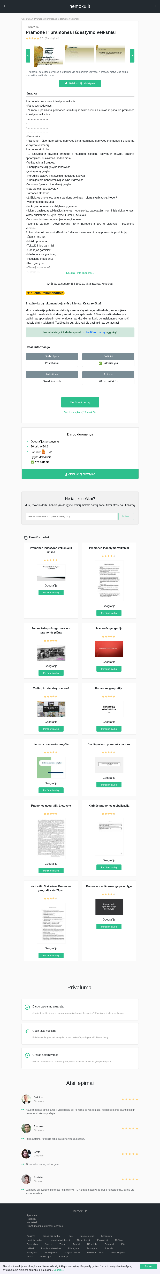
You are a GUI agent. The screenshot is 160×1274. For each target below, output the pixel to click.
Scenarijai (63, 1256)
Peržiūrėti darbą (80, 402)
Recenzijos (32, 1244)
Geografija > (27, 19)
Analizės (31, 1236)
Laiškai (30, 1248)
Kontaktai (32, 1222)
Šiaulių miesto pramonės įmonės (109, 744)
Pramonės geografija (108, 628)
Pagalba (31, 1218)
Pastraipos (92, 1248)
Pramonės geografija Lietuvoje (51, 805)
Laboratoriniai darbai (60, 1240)
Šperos (48, 1244)
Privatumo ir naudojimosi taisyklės (45, 1226)
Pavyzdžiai (102, 1240)
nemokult (79, 6)
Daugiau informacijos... (80, 272)
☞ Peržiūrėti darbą (93, 332)
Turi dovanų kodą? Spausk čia (80, 412)
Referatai (109, 1244)
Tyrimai (76, 1244)
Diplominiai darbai (51, 1236)
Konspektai (106, 1236)
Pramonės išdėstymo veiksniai (109, 548)
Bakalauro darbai (95, 1252)
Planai (30, 1256)
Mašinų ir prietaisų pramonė (51, 688)
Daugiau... (59, 1270)
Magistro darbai (72, 1252)
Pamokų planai (118, 1252)
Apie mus (32, 1215)
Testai (62, 1244)
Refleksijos (45, 1256)
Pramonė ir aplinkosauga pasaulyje (109, 886)
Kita (123, 1244)
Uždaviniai (92, 1244)
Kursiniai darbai (34, 1240)
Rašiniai (119, 1240)
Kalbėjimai (32, 1252)
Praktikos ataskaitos (51, 1248)
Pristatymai (51, 363)
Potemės (108, 1248)
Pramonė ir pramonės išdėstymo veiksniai (56, 19)
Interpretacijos (87, 1236)
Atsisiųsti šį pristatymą (80, 83)
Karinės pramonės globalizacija (109, 805)
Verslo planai (50, 1252)
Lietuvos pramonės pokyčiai (51, 744)
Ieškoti (126, 516)
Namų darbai (83, 1240)
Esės (70, 1236)
